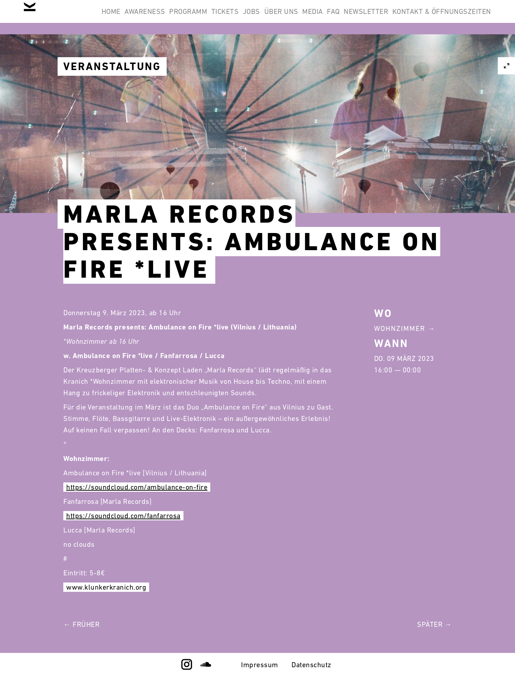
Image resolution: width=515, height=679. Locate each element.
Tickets (277, 17)
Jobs (312, 17)
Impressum (259, 665)
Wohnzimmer (399, 328)
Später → (434, 624)
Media (392, 17)
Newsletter (464, 17)
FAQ (422, 17)
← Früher (81, 624)
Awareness (178, 17)
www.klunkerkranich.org (106, 587)
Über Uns (352, 17)
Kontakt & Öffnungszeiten (437, 51)
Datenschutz (311, 665)
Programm (231, 17)
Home (135, 17)
